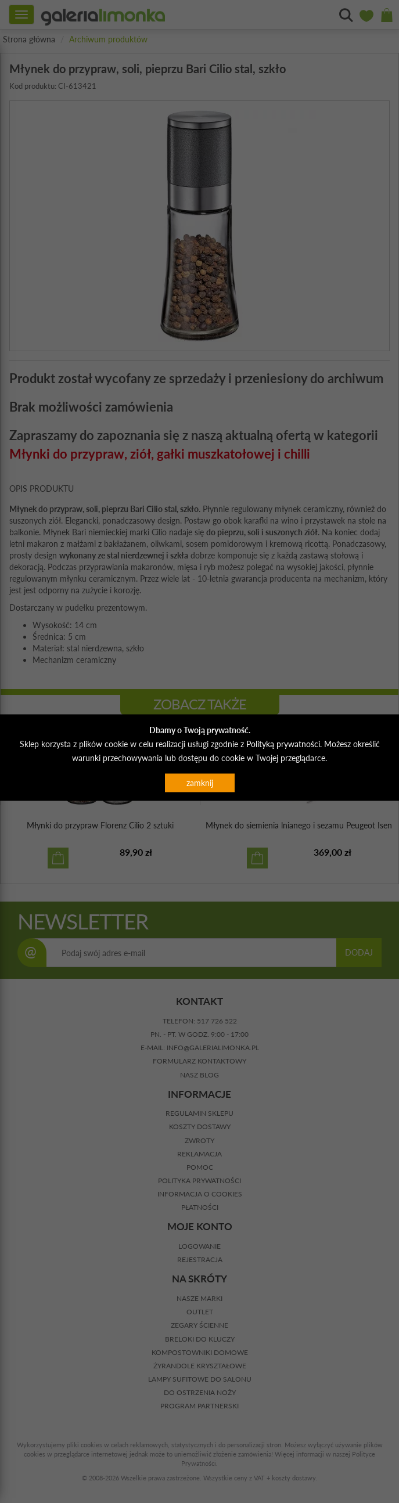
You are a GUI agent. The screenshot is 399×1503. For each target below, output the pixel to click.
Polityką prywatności (283, 743)
